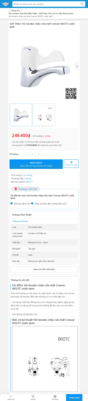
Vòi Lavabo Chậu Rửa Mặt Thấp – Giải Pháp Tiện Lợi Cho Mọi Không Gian (40, 13)
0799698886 (31, 145)
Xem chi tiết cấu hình (44, 269)
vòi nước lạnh (44, 293)
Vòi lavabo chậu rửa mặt (39, 285)
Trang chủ (14, 10)
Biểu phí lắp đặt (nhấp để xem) (50, 203)
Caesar (70, 319)
